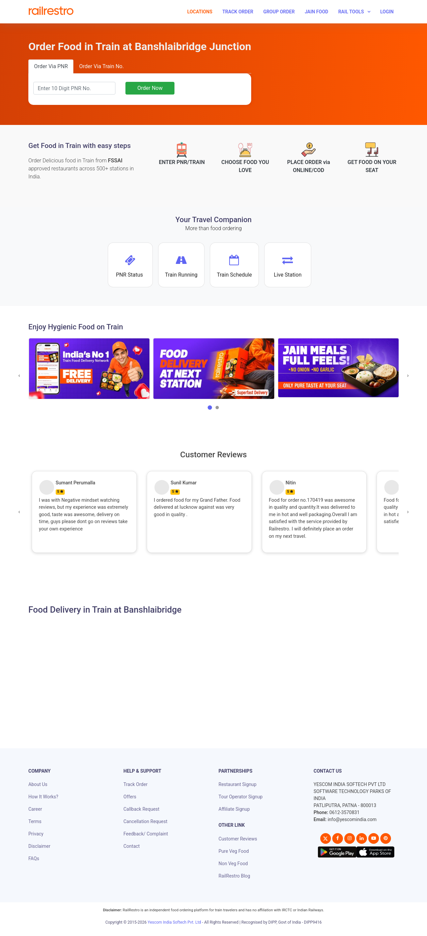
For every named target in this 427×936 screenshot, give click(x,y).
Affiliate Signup (234, 809)
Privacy (35, 833)
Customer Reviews (238, 838)
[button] (209, 407)
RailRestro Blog (234, 876)
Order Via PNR (51, 66)
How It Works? (43, 796)
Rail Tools (351, 11)
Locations (199, 11)
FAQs (33, 858)
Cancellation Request (145, 821)
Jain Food (316, 11)
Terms (34, 821)
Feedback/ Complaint (145, 833)
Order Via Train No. (101, 66)
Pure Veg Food (234, 851)
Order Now (150, 88)
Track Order (237, 11)
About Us (37, 784)
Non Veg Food (233, 863)
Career (35, 809)
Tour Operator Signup (241, 796)
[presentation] (19, 375)
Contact (131, 846)
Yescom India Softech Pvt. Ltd (174, 922)
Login (387, 11)
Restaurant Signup (238, 784)
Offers (129, 796)
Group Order (279, 11)
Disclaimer (39, 846)
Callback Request (141, 809)
